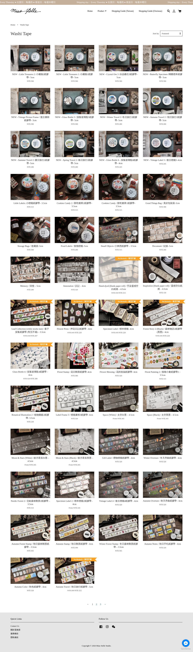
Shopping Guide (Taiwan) (123, 11)
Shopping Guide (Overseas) (150, 11)
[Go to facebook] (186, 643)
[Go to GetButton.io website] (186, 649)
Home (90, 11)
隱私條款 (14, 637)
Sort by (156, 33)
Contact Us (15, 626)
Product (102, 11)
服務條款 (14, 634)
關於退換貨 (15, 630)
